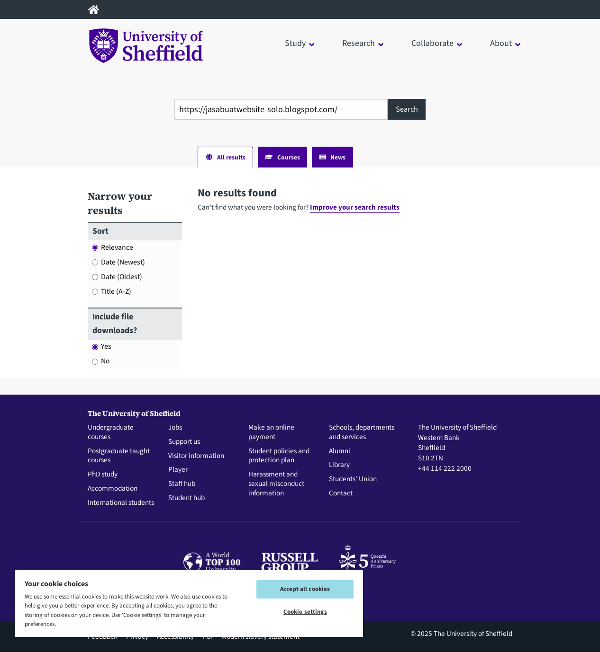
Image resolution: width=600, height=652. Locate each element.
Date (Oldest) (117, 277)
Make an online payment (271, 432)
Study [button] (295, 43)
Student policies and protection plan (278, 456)
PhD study (103, 474)
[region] (189, 603)
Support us (184, 442)
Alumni (339, 451)
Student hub (186, 498)
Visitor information (196, 456)
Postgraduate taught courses (119, 456)
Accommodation (112, 488)
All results (225, 157)
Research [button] (358, 43)
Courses (282, 157)
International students (121, 503)
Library (339, 465)
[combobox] (281, 109)
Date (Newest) (118, 262)
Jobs (175, 427)
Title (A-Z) (111, 291)
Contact (341, 493)
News (332, 157)
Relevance (112, 247)
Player (178, 470)
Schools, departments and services (361, 432)
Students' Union (353, 479)
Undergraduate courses (111, 432)
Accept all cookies (305, 589)
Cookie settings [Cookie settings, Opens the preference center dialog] (305, 612)
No (101, 361)
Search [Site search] (407, 109)
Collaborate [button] (432, 43)
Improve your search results (355, 207)
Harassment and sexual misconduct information (276, 484)
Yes (101, 346)
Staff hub (181, 484)
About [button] (501, 43)
